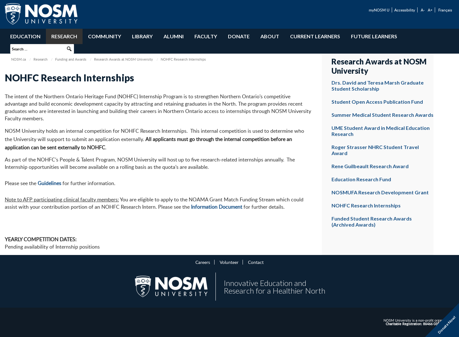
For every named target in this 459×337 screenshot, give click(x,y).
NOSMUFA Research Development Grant (380, 192)
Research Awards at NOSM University (123, 59)
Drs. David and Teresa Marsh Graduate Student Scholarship (378, 85)
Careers (202, 262)
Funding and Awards (70, 59)
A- (423, 9)
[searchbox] (42, 49)
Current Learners (315, 36)
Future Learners (374, 36)
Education (25, 36)
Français (445, 9)
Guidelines (49, 183)
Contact (256, 262)
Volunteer (229, 262)
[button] (69, 49)
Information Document (216, 206)
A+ (430, 9)
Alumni (174, 36)
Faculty (205, 36)
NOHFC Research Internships (366, 205)
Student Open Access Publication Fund (377, 102)
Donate (239, 36)
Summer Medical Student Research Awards (382, 115)
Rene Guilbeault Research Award (370, 166)
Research (64, 36)
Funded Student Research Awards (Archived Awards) (372, 221)
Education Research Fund (361, 179)
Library (142, 36)
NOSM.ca (18, 59)
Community (104, 36)
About (269, 36)
